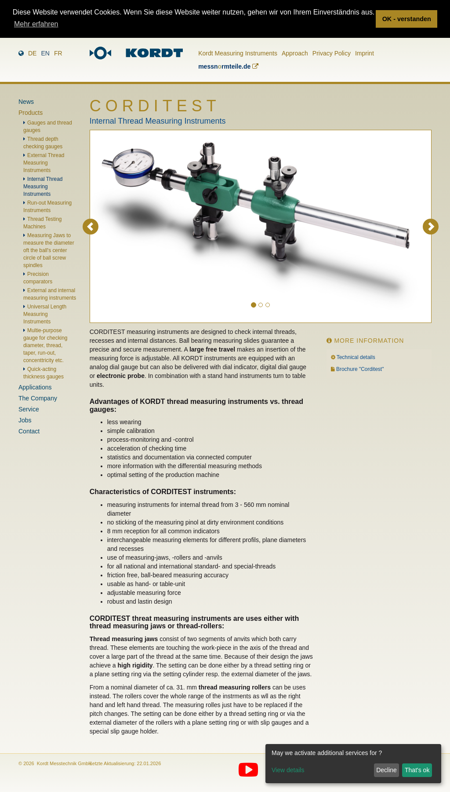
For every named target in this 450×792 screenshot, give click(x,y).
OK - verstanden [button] (406, 18)
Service (28, 409)
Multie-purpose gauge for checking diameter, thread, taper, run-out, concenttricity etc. (45, 345)
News (26, 101)
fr (58, 53)
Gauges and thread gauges (47, 126)
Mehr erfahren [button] (36, 24)
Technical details (356, 357)
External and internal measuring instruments (49, 294)
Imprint (364, 53)
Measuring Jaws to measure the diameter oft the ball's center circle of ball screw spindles (48, 250)
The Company (37, 398)
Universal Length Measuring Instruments (44, 314)
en (45, 53)
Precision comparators (37, 278)
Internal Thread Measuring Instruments (42, 186)
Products (30, 112)
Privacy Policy (331, 53)
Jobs (25, 420)
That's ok (417, 770)
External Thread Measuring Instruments (43, 162)
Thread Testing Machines (42, 223)
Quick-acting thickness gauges (43, 373)
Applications (35, 387)
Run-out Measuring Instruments (47, 206)
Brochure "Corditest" (360, 369)
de (32, 53)
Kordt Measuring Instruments (237, 53)
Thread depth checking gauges (42, 143)
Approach (295, 53)
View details (288, 770)
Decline (386, 770)
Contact (29, 431)
